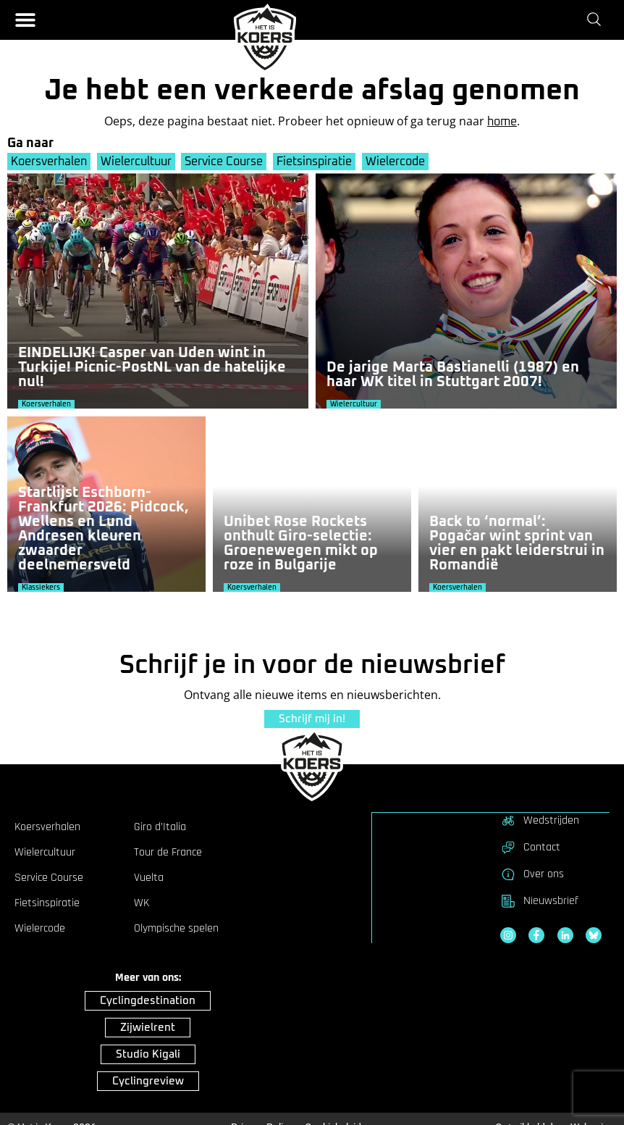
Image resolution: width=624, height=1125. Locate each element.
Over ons (532, 874)
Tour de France (168, 852)
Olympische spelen (176, 928)
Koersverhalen (49, 161)
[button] (25, 19)
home (502, 121)
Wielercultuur (136, 161)
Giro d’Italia (160, 826)
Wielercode (399, 161)
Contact (530, 847)
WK (141, 902)
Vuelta (149, 877)
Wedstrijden (539, 820)
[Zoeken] (597, 19)
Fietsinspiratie (317, 161)
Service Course (226, 161)
